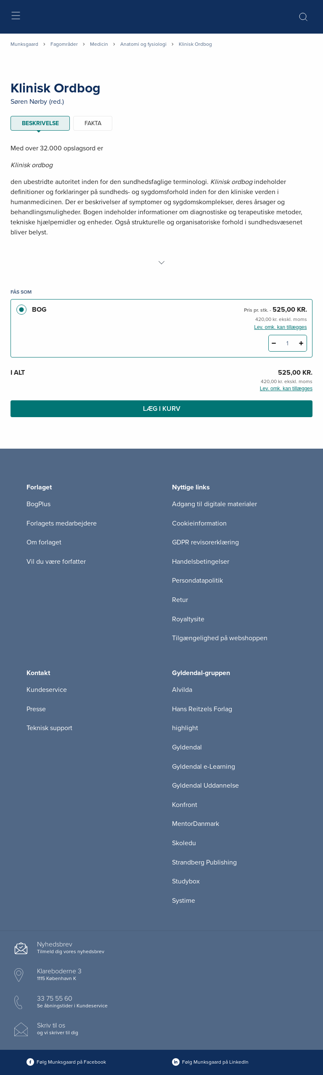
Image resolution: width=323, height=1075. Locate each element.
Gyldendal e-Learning (203, 766)
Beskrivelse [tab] (40, 123)
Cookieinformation (199, 523)
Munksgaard (24, 44)
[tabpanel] (161, 205)
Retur (180, 600)
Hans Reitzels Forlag (202, 709)
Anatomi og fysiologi (143, 44)
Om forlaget (43, 542)
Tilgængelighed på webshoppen (219, 638)
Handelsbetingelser (200, 561)
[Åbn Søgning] (303, 17)
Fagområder (64, 44)
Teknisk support (49, 728)
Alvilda (182, 690)
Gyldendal (187, 747)
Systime (183, 900)
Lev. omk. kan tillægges (280, 327)
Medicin (99, 44)
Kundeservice (46, 690)
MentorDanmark (195, 824)
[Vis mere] (161, 263)
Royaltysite (188, 619)
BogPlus (38, 504)
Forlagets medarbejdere (61, 523)
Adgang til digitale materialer (214, 504)
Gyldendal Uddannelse (205, 785)
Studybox (186, 881)
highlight (185, 728)
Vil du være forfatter (56, 561)
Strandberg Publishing (204, 862)
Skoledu (184, 843)
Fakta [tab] (93, 123)
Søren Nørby (29, 101)
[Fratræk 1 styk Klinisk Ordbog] (274, 343)
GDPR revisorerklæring (205, 542)
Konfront (184, 805)
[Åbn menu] (15, 17)
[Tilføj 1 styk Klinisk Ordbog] (301, 343)
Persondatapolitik (197, 580)
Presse (36, 709)
